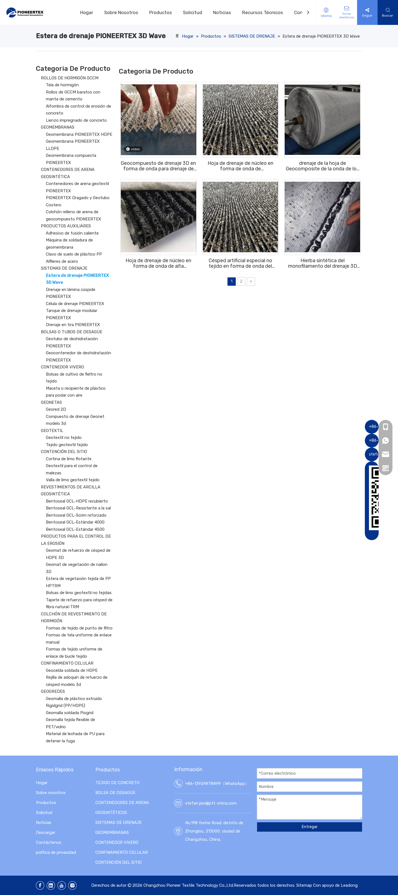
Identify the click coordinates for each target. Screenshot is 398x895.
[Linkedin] (51, 885)
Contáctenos (48, 842)
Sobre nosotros (51, 792)
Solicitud (192, 12)
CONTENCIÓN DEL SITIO (64, 451)
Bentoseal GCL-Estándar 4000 (75, 522)
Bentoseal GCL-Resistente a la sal (78, 508)
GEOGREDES (53, 691)
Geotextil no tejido (64, 437)
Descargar (45, 832)
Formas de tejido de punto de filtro (79, 628)
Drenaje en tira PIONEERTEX (73, 324)
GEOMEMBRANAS (57, 127)
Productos (160, 12)
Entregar (310, 826)
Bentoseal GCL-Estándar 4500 (75, 529)
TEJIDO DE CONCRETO (117, 782)
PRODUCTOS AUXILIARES (66, 225)
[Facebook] (40, 885)
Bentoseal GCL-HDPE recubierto (77, 501)
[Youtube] (61, 885)
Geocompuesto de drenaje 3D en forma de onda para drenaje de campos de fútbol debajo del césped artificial (158, 165)
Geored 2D (56, 409)
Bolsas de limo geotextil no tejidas (79, 592)
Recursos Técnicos (262, 12)
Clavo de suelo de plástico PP (74, 254)
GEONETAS (51, 402)
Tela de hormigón (62, 84)
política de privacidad (56, 852)
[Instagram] (72, 885)
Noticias (222, 12)
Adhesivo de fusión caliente (72, 233)
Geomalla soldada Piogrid (69, 712)
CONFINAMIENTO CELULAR (67, 663)
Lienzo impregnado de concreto (76, 120)
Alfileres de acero (62, 261)
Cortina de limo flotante (68, 458)
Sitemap (304, 885)
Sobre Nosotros (121, 12)
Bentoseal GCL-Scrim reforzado (76, 515)
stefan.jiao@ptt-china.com (211, 803)
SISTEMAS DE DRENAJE (64, 268)
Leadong (349, 885)
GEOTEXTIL (52, 430)
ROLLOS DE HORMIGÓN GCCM (69, 78)
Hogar (86, 12)
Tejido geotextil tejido (67, 444)
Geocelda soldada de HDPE (72, 670)
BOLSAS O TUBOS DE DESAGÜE (71, 331)
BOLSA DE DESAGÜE (115, 792)
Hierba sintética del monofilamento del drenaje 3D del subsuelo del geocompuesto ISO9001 (322, 263)
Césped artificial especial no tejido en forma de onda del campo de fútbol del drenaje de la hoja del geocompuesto (240, 263)
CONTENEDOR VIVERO (62, 367)
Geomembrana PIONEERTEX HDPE (79, 134)
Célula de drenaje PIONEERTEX (75, 303)
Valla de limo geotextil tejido (73, 479)
